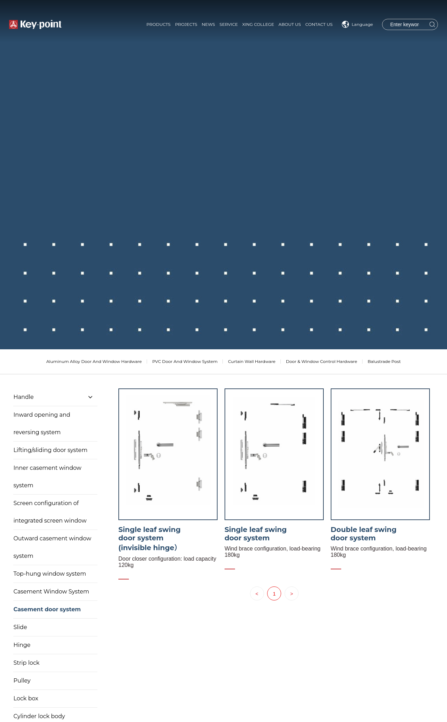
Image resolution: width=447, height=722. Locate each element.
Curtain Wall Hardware (252, 361)
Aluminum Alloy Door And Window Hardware (93, 361)
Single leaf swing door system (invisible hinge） (149, 538)
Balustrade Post (384, 361)
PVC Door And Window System (185, 361)
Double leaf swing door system (364, 533)
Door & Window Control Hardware (321, 361)
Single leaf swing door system (256, 533)
